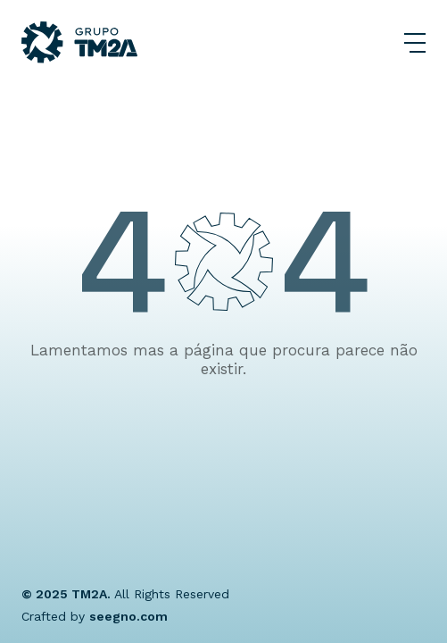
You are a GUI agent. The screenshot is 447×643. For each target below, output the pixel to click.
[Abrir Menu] (415, 43)
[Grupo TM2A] (79, 42)
